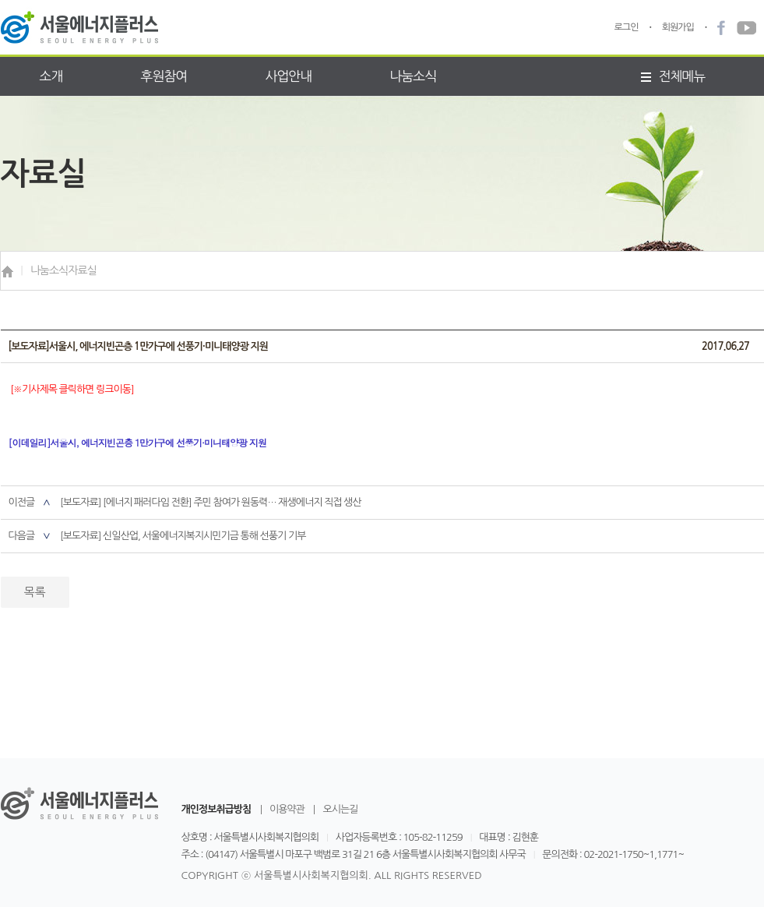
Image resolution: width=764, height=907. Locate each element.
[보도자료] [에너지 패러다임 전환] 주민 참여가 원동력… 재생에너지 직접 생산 (210, 502)
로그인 (626, 27)
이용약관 (287, 809)
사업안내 (288, 76)
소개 (51, 76)
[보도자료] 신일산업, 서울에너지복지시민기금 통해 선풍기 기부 (182, 536)
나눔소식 (412, 76)
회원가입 (678, 27)
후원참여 (163, 76)
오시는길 (339, 809)
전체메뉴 (673, 76)
